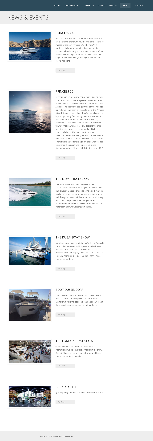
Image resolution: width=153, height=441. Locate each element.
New (101, 5)
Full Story (61, 70)
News (125, 5)
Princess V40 (65, 33)
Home (57, 5)
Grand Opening (68, 387)
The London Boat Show (74, 341)
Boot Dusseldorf (69, 289)
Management (72, 5)
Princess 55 (64, 91)
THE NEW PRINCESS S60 (72, 179)
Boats (113, 5)
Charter (89, 5)
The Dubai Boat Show (73, 237)
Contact (138, 5)
